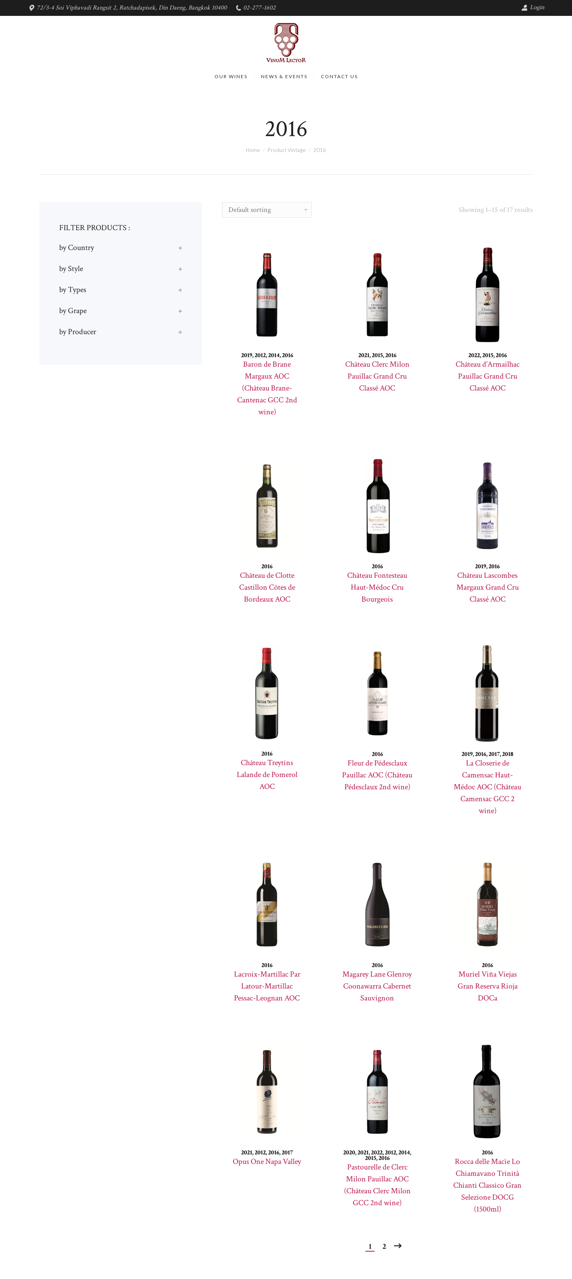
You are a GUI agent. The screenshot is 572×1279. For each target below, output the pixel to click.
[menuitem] (230, 76)
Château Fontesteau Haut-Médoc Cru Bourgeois (377, 587)
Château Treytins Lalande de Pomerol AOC (267, 775)
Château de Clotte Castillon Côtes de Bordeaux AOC (267, 587)
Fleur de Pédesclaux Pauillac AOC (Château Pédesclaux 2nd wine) (377, 775)
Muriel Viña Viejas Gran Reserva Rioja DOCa (488, 986)
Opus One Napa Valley (267, 1161)
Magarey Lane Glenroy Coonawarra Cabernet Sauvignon (377, 986)
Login (532, 7)
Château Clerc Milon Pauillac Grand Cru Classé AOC (377, 376)
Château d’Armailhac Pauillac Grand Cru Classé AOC (488, 376)
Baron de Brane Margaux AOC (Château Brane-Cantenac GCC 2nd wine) (267, 388)
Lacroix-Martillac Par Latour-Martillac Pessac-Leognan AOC (267, 986)
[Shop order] (267, 210)
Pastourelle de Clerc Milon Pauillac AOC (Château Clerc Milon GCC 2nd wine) (377, 1185)
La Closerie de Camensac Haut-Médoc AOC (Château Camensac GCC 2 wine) (487, 787)
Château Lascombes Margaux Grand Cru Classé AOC (487, 587)
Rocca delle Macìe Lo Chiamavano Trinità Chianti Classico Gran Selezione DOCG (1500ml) (487, 1185)
